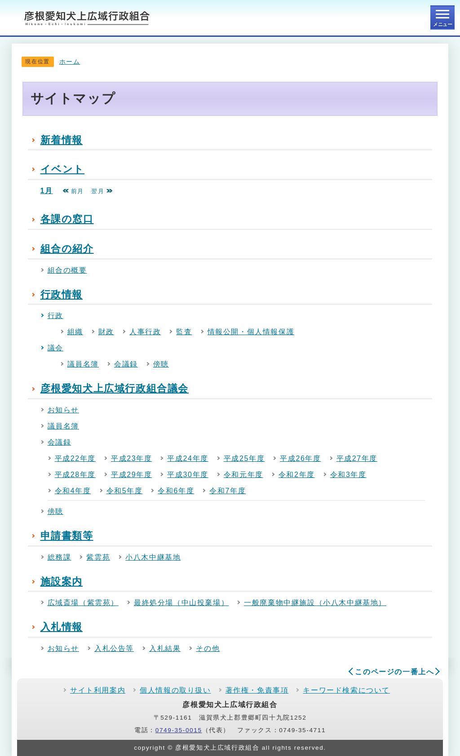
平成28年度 (75, 474)
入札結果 (165, 648)
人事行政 (145, 332)
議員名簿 (83, 364)
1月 (46, 191)
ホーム (69, 61)
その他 (208, 648)
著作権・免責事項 (257, 690)
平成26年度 (300, 458)
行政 (55, 315)
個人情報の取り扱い (175, 690)
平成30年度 (187, 474)
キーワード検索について (346, 690)
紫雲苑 (98, 557)
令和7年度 (227, 491)
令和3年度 (348, 474)
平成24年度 (187, 458)
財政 (106, 332)
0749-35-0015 (178, 730)
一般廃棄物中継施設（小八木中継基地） (315, 602)
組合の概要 (67, 270)
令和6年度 (176, 491)
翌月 (102, 191)
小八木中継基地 (153, 557)
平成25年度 (244, 458)
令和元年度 (243, 474)
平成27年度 (356, 458)
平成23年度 (131, 458)
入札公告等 (114, 648)
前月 (73, 191)
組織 (75, 332)
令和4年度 (73, 491)
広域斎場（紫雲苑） (83, 602)
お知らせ (63, 410)
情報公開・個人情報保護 (251, 332)
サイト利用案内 (97, 690)
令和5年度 (124, 491)
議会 (55, 348)
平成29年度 (131, 474)
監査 (184, 332)
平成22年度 (75, 458)
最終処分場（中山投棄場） (181, 602)
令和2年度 (297, 474)
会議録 (126, 364)
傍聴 (161, 364)
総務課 (59, 557)
